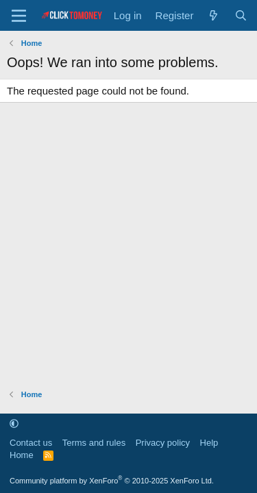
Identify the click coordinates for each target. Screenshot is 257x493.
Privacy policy (163, 443)
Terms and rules (93, 443)
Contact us (31, 443)
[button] (14, 423)
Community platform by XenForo (112, 481)
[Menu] (19, 15)
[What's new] (213, 15)
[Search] (241, 15)
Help (209, 443)
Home (22, 455)
